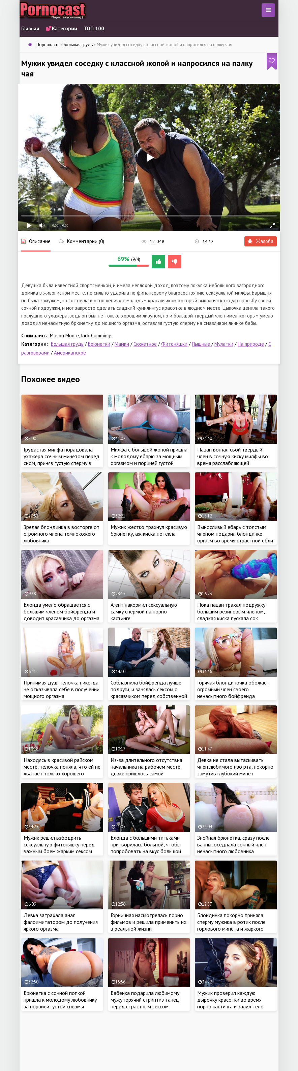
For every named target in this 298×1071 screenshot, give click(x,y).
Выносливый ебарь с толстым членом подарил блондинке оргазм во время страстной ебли (235, 534)
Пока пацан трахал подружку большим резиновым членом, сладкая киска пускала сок (231, 611)
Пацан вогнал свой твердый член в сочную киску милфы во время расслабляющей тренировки (232, 459)
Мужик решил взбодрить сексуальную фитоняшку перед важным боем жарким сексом (59, 844)
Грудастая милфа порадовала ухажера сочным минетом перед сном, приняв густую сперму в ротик (61, 459)
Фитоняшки (174, 344)
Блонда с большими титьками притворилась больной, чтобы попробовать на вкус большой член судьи (146, 847)
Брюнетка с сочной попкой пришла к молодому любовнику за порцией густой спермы (60, 1000)
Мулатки (223, 344)
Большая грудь (67, 344)
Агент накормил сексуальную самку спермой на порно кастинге (144, 611)
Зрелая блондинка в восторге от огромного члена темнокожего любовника (61, 534)
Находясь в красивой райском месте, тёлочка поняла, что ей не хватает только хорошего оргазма (62, 770)
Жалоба (260, 241)
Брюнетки (99, 344)
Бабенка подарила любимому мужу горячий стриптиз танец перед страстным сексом (145, 1000)
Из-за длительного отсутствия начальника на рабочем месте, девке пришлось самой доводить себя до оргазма (146, 770)
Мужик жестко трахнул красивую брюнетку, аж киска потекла (149, 530)
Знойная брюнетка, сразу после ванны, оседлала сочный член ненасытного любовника (233, 844)
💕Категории (61, 28)
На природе (251, 344)
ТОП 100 (94, 28)
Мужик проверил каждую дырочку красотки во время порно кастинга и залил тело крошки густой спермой (230, 1003)
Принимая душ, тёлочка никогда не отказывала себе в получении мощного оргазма (61, 689)
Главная (30, 28)
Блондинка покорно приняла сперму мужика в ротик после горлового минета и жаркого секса (231, 925)
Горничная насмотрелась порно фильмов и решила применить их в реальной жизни (148, 922)
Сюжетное (145, 344)
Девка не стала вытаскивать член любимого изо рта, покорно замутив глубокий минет (235, 767)
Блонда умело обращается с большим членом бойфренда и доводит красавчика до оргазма (61, 611)
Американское (70, 352)
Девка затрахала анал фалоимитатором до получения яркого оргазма (61, 922)
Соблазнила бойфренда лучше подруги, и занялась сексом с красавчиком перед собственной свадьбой (149, 692)
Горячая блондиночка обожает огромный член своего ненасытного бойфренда (233, 689)
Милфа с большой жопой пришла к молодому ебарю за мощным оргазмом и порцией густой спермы (149, 459)
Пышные (201, 344)
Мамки (122, 344)
